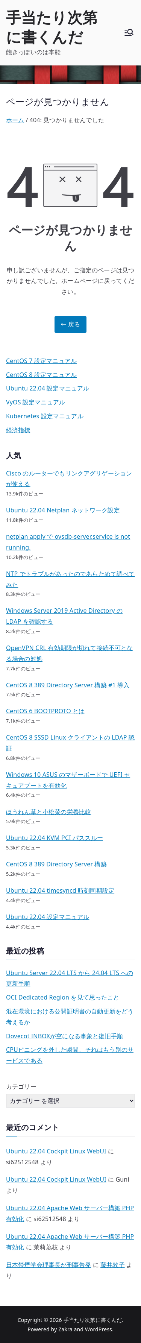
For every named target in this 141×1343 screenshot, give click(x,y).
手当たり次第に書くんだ (51, 27)
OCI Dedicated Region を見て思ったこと (63, 997)
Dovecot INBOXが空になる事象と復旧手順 (64, 1036)
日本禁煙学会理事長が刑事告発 (48, 1265)
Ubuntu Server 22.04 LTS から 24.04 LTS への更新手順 (69, 978)
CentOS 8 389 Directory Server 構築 (56, 864)
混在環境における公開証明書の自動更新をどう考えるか (69, 1016)
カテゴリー (21, 1086)
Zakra (65, 1329)
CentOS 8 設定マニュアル (41, 375)
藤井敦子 (112, 1265)
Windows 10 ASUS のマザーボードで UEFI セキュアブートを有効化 (68, 780)
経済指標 (18, 430)
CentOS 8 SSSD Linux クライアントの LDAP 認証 (70, 742)
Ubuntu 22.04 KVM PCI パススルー (54, 838)
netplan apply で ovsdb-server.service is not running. (68, 541)
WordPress (98, 1329)
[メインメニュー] (129, 32)
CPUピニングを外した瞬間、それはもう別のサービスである (69, 1055)
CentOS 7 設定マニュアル (41, 361)
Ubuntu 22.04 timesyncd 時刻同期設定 (60, 890)
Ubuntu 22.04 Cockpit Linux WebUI (56, 1151)
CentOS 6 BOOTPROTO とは (45, 711)
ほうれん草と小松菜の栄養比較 (48, 812)
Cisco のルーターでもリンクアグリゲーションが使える (69, 478)
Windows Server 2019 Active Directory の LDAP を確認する (64, 616)
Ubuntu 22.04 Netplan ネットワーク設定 (63, 510)
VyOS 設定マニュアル (35, 402)
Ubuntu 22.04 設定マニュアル (47, 388)
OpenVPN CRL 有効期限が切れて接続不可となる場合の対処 (69, 653)
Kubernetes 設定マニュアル (44, 416)
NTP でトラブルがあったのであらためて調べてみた (70, 579)
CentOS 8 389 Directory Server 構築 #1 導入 (68, 685)
